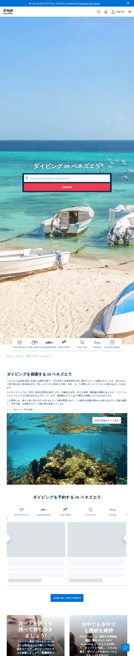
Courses (90, 511)
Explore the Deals (89, 3)
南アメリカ (32, 356)
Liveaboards (43, 511)
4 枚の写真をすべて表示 (107, 420)
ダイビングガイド (15, 356)
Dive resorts (21, 511)
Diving (112, 511)
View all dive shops (67, 598)
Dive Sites (65, 511)
